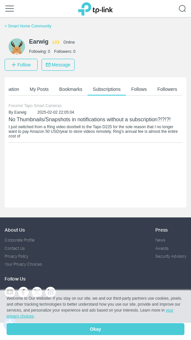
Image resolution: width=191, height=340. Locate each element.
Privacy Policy (16, 256)
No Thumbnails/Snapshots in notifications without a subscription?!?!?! (90, 119)
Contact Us (15, 248)
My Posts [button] (39, 89)
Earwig (20, 112)
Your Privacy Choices (23, 264)
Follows (139, 89)
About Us (15, 230)
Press (161, 230)
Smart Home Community (28, 26)
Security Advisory (170, 256)
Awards (162, 248)
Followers (167, 89)
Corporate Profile (20, 240)
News (160, 240)
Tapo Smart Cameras (42, 105)
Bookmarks (70, 89)
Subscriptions (107, 89)
